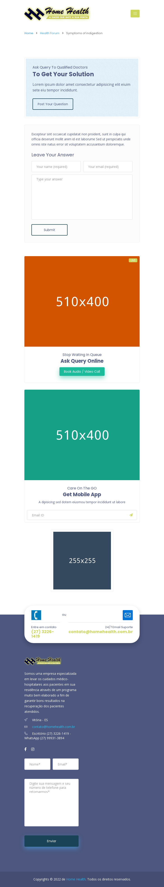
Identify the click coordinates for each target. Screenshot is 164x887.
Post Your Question (53, 104)
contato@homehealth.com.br (100, 631)
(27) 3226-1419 (42, 634)
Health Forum (49, 33)
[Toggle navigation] (135, 13)
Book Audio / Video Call (82, 371)
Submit (49, 230)
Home (28, 33)
